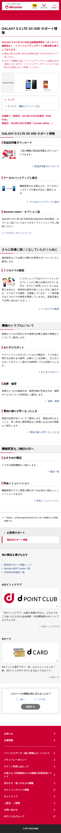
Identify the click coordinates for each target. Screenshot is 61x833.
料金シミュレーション (47, 500)
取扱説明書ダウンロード (46, 166)
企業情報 (8, 740)
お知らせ (8, 733)
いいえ (42, 699)
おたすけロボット (49, 372)
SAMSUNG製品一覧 (14, 572)
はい (22, 699)
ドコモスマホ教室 (49, 309)
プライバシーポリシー (15, 759)
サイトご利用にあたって (16, 766)
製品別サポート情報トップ (17, 564)
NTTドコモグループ (30, 816)
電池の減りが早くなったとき (44, 432)
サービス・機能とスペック (23, 106)
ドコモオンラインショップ (16, 233)
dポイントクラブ (50, 626)
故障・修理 (53, 401)
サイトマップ (11, 796)
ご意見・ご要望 (12, 803)
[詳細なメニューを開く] (54, 6)
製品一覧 (54, 471)
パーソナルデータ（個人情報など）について (26, 753)
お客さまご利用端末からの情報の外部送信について (28, 775)
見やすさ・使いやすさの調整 (19, 783)
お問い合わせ (11, 809)
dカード (55, 677)
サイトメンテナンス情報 (30, 790)
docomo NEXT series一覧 (17, 568)
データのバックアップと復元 (44, 202)
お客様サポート (16, 532)
